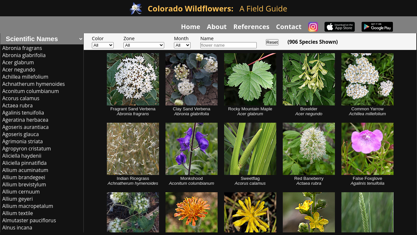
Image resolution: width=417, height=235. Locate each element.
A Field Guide (217, 8)
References (251, 26)
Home (190, 26)
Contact (288, 26)
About (217, 26)
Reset (272, 42)
